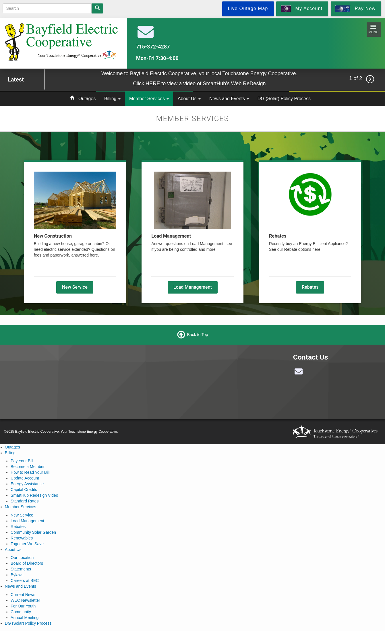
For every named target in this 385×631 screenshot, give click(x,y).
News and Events (229, 98)
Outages (87, 98)
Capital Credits (24, 489)
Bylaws (17, 574)
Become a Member (28, 466)
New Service (75, 287)
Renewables (22, 538)
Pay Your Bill (22, 461)
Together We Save (27, 543)
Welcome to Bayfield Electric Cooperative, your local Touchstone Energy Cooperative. (199, 73)
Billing (112, 98)
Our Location (22, 557)
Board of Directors (27, 563)
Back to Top (197, 334)
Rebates (310, 287)
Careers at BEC (25, 580)
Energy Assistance (27, 483)
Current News (23, 594)
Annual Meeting (24, 617)
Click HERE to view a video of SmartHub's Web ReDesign (199, 83)
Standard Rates (24, 501)
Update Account (25, 478)
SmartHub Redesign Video (34, 495)
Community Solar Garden (33, 532)
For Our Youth (23, 606)
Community (21, 611)
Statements (21, 569)
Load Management (192, 287)
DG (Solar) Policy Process (284, 98)
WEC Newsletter (25, 600)
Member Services (149, 98)
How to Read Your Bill (30, 472)
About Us (189, 98)
